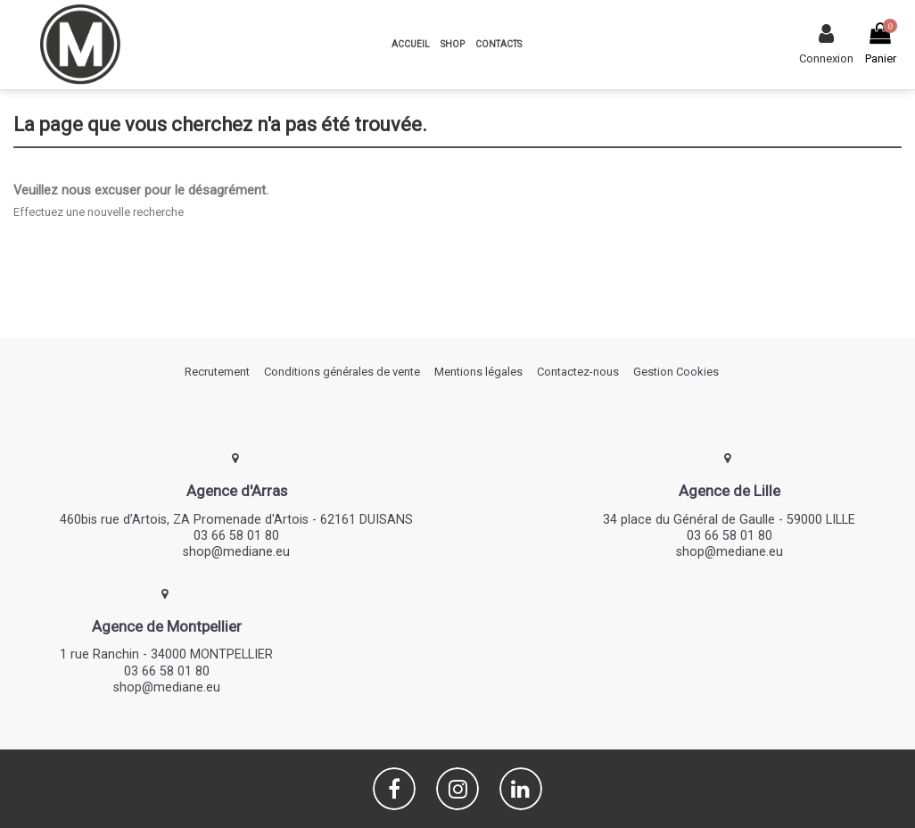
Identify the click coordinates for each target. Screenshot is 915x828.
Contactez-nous (578, 371)
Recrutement (217, 371)
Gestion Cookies (676, 371)
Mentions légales (478, 371)
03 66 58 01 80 (236, 535)
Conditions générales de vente (342, 371)
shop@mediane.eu (236, 551)
